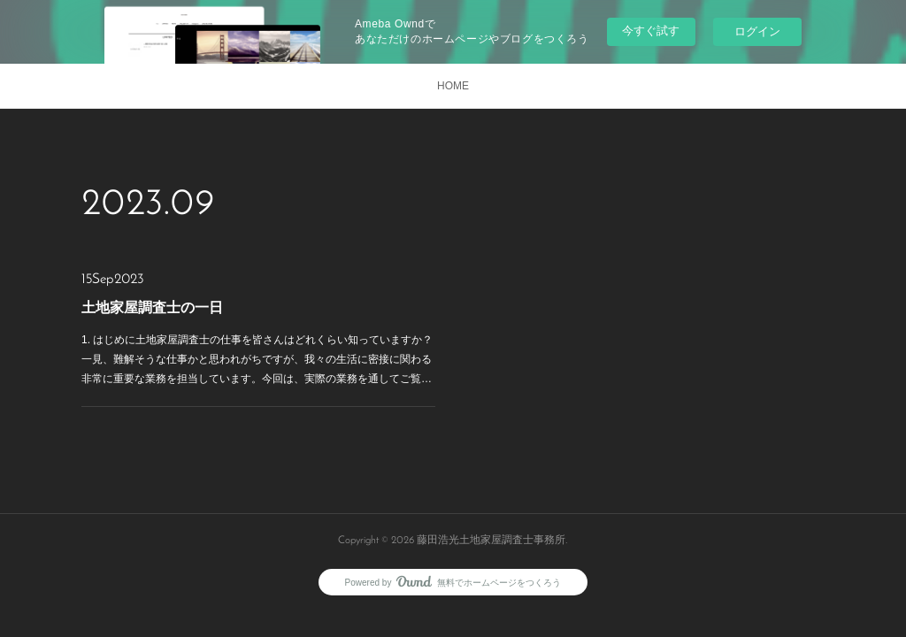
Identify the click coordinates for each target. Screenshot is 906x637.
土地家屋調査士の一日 (152, 307)
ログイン (757, 31)
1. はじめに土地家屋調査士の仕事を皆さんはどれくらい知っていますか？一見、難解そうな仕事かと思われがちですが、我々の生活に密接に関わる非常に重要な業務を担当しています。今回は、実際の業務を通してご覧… (257, 359)
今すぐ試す (651, 30)
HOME (453, 86)
